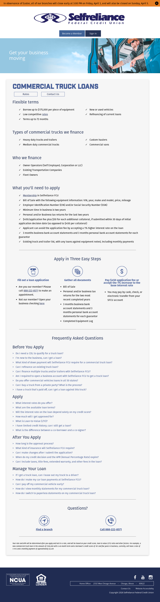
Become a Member (72, 33)
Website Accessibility (145, 588)
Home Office (85, 583)
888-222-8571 (31, 290)
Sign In (93, 33)
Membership (30, 195)
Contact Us (125, 588)
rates (45, 114)
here (42, 303)
